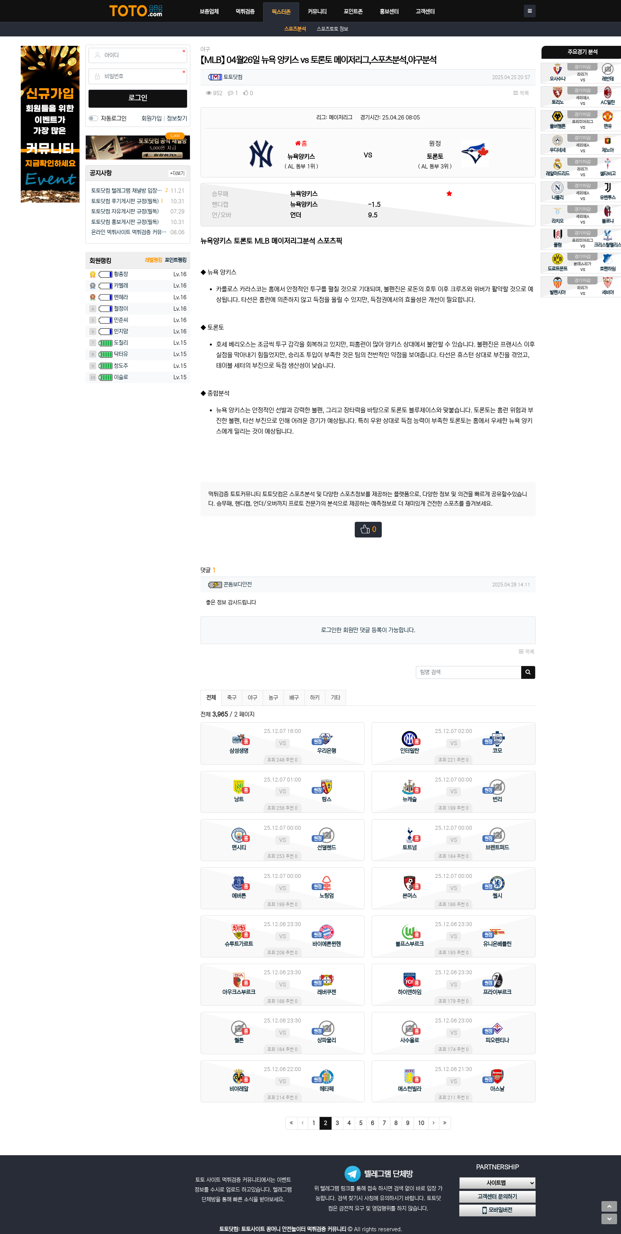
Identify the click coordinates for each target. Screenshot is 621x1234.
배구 (294, 698)
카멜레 (121, 285)
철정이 (121, 309)
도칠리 (121, 343)
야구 (252, 698)
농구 (273, 698)
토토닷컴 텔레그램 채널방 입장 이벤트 (127, 191)
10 (421, 1123)
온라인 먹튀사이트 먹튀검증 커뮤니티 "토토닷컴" (129, 232)
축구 (231, 698)
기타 (335, 698)
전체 (211, 698)
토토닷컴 (233, 77)
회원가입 (152, 118)
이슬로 (121, 377)
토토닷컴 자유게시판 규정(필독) (125, 211)
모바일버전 (497, 1210)
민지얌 (121, 331)
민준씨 (121, 320)
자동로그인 (113, 118)
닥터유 (121, 354)
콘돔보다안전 (238, 584)
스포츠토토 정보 (332, 29)
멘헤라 (121, 297)
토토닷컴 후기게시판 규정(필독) (125, 201)
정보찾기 (177, 118)
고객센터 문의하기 (497, 1197)
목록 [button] (521, 93)
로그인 (137, 98)
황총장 (121, 274)
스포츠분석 (295, 29)
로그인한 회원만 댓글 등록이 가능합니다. (368, 630)
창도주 (121, 366)
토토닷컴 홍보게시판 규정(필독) (125, 222)
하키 (315, 698)
